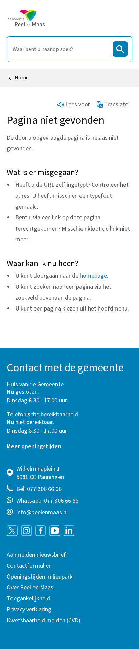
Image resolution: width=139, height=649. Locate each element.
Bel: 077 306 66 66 (39, 489)
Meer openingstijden (34, 446)
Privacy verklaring (29, 609)
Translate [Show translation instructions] (113, 104)
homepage (93, 276)
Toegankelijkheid (28, 598)
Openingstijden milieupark (40, 576)
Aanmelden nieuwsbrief (36, 555)
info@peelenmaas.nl (42, 512)
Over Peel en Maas (30, 587)
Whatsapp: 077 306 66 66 (47, 501)
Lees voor (73, 104)
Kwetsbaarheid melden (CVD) (43, 620)
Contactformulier (29, 566)
